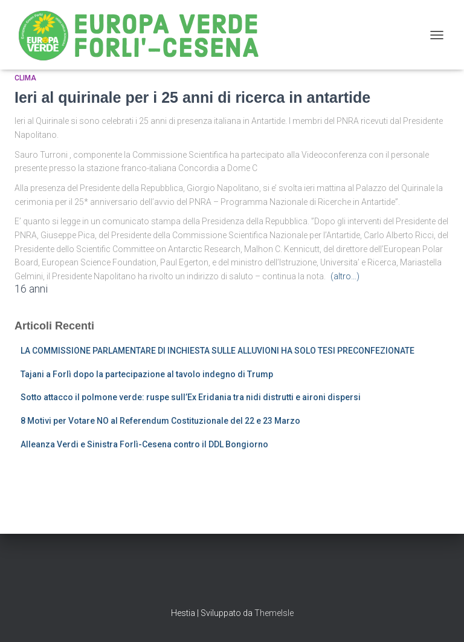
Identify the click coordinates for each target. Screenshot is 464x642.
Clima (25, 78)
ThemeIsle (274, 613)
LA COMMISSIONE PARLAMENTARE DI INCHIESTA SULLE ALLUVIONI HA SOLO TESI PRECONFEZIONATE (217, 350)
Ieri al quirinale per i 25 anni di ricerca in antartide (192, 97)
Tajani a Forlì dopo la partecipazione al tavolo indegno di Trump (147, 374)
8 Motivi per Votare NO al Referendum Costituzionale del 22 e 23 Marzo (160, 421)
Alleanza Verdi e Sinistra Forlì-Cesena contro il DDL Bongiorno (144, 444)
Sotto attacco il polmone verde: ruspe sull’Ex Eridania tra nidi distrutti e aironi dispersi (191, 397)
